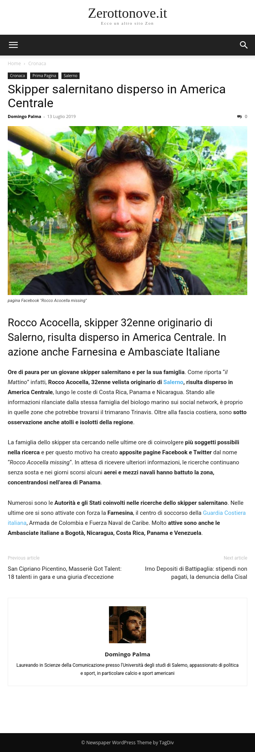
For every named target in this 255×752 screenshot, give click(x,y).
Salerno (70, 75)
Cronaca (37, 63)
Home (14, 63)
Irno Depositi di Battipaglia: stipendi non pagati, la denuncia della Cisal (196, 572)
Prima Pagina (44, 75)
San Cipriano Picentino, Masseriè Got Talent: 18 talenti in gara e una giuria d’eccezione (65, 572)
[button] (244, 45)
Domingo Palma (24, 116)
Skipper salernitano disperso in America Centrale (117, 96)
